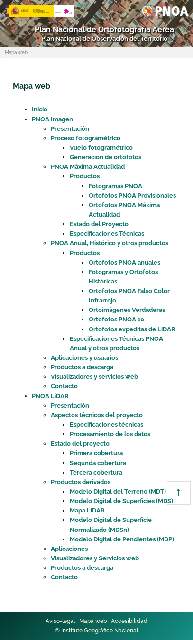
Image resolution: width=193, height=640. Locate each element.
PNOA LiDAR (50, 396)
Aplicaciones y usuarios (84, 357)
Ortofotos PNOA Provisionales (132, 195)
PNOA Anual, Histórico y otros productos (109, 243)
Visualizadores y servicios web (94, 376)
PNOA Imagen (52, 119)
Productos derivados (80, 481)
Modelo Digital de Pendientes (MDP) (122, 539)
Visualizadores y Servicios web (95, 558)
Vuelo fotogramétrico (101, 147)
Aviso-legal (60, 621)
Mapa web (93, 621)
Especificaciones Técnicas (107, 233)
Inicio (39, 109)
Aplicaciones (69, 548)
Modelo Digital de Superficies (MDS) (121, 500)
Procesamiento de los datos (110, 434)
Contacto (64, 386)
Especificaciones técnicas (106, 424)
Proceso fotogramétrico (85, 138)
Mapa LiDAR (87, 510)
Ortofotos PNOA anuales (124, 262)
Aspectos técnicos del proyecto (97, 415)
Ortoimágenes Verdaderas (127, 309)
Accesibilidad (129, 621)
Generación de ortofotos (105, 157)
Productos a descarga (82, 367)
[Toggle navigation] (8, 34)
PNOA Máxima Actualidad (88, 166)
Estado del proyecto (80, 443)
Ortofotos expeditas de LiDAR (132, 329)
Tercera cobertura (96, 472)
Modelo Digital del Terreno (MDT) (118, 491)
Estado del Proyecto (99, 224)
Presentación (70, 128)
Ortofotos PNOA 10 (116, 319)
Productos (85, 176)
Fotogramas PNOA (115, 186)
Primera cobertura (96, 453)
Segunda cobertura (98, 462)
